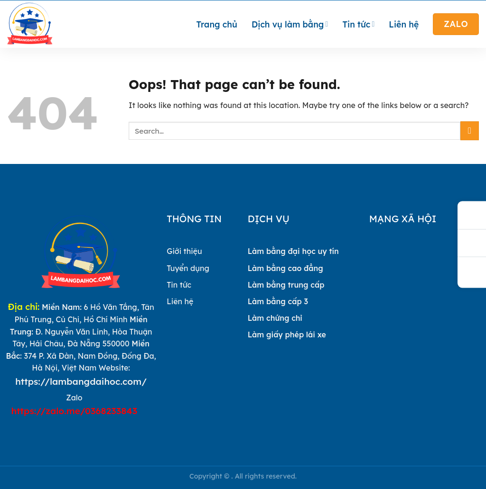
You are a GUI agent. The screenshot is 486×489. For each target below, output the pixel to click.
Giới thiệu (184, 251)
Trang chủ (216, 24)
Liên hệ (404, 24)
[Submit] (469, 130)
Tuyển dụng (188, 268)
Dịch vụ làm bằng (290, 24)
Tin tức (358, 24)
